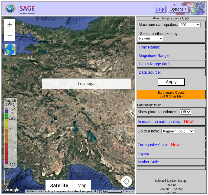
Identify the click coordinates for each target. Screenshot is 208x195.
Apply (171, 82)
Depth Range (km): (155, 64)
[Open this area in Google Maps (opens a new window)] (12, 189)
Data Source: (150, 72)
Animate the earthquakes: (166, 121)
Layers (143, 153)
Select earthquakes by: (159, 33)
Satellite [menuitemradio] (59, 185)
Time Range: (149, 47)
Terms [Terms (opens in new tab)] (129, 191)
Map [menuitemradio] (82, 185)
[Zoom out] (9, 35)
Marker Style (148, 162)
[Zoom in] (9, 24)
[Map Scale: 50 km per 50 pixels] (110, 191)
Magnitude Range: (154, 55)
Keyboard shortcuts (39, 191)
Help (159, 9)
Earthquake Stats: (159, 144)
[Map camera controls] (126, 181)
